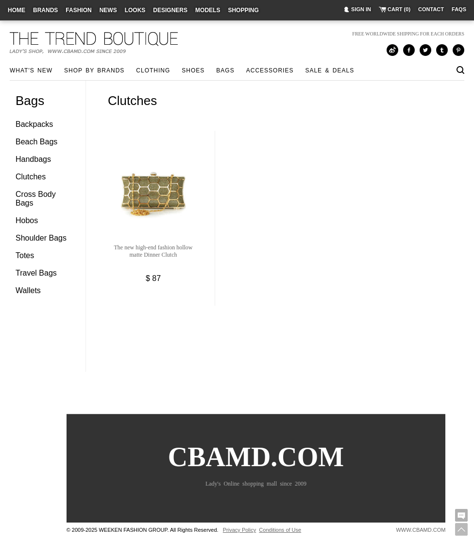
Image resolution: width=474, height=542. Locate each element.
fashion (78, 10)
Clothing (153, 70)
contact (431, 9)
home (16, 10)
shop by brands (94, 70)
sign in (361, 9)
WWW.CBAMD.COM (420, 530)
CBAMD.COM (256, 468)
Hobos (27, 220)
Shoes (193, 70)
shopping (243, 10)
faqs (459, 9)
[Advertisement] (283, 357)
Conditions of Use (280, 530)
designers (170, 10)
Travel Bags (36, 273)
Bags (225, 70)
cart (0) (399, 9)
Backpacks (34, 124)
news (108, 10)
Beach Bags (36, 142)
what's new (31, 70)
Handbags (33, 159)
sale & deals (329, 70)
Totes (25, 255)
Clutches (31, 177)
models (207, 10)
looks (135, 10)
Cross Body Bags (36, 198)
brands (45, 10)
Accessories (270, 70)
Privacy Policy (239, 530)
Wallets (28, 290)
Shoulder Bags (41, 238)
